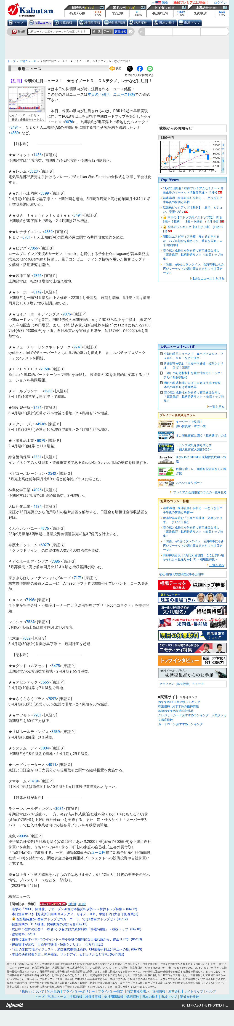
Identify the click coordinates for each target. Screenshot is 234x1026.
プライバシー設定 (110, 991)
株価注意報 (92, 22)
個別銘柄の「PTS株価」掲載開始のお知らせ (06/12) (49, 924)
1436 (37, 155)
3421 (37, 407)
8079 (41, 440)
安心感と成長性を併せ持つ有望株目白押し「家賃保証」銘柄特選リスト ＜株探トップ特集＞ (193, 255)
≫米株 (160, 2)
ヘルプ (211, 991)
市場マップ (192, 22)
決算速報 (65, 22)
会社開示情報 (117, 22)
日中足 (222, 149)
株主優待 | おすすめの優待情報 (178, 706)
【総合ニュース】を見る (207, 278)
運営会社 (174, 991)
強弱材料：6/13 (23, 934)
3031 (59, 808)
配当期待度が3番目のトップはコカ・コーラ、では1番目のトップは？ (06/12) (72, 919)
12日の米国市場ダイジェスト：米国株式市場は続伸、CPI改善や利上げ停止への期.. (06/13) (77, 949)
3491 (15, 127)
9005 (23, 836)
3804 (45, 748)
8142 (37, 292)
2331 (37, 457)
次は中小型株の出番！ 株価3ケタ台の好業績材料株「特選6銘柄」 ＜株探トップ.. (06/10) (76, 929)
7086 (56, 561)
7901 (37, 715)
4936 (41, 424)
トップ (18, 22)
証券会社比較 (189, 997)
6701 (26, 237)
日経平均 (78, 7)
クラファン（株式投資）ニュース (181, 684)
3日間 (82, 904)
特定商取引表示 (138, 991)
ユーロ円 (98, 852)
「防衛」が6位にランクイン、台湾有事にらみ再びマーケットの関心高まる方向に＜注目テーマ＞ (193, 268)
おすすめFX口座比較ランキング (179, 702)
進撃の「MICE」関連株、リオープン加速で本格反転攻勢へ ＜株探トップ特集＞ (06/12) (74, 909)
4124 (37, 506)
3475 (56, 666)
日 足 (222, 165)
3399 (45, 193)
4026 (37, 490)
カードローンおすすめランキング (180, 724)
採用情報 (158, 991)
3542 (52, 473)
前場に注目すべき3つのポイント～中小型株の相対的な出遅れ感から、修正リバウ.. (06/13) (77, 939)
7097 (52, 699)
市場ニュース (43, 22)
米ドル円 (119, 7)
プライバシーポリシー (79, 991)
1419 (34, 781)
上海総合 (202, 7)
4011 (52, 765)
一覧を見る (216, 406)
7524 (30, 622)
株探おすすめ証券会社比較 (176, 711)
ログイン (220, 2)
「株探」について (31, 991)
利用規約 (53, 991)
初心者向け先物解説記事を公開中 (181, 574)
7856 (37, 276)
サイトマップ (193, 991)
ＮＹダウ (161, 7)
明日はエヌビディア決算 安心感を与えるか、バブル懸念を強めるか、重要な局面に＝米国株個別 (192, 241)
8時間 (72, 904)
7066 (34, 248)
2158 (45, 369)
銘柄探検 (140, 22)
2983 (48, 391)
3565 (45, 682)
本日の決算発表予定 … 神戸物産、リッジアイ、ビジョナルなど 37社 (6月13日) (68, 954)
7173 (78, 578)
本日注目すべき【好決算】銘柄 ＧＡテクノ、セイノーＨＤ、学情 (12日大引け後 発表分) (75, 914)
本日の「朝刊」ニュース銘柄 (111, 94)
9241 (78, 347)
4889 (15, 133)
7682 (26, 638)
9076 (69, 122)
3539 (56, 732)
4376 (45, 528)
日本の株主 (167, 22)
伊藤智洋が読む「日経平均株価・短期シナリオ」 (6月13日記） (58, 944)
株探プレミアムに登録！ (191, 2)
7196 (30, 600)
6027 (45, 545)
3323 (34, 171)
